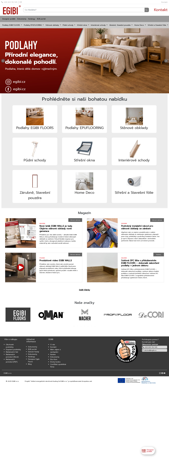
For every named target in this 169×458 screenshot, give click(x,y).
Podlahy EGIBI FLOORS (11, 25)
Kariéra (53, 354)
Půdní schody (68, 25)
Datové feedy (33, 352)
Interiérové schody (98, 25)
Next (166, 61)
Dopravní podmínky (13, 349)
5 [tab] (88, 326)
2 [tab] (77, 326)
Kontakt (164, 2)
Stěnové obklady (52, 25)
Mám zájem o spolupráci (55, 350)
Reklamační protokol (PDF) (11, 360)
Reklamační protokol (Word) (12, 355)
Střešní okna (82, 25)
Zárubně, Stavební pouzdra (120, 25)
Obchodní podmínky (10, 345)
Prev (3, 61)
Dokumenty (21, 19)
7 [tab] (95, 326)
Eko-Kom (53, 359)
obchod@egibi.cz (149, 350)
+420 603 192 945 (9, 2)
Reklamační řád (12, 352)
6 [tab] (91, 326)
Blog (30, 364)
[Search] (86, 10)
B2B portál (41, 19)
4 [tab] (84, 326)
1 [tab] (74, 326)
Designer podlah (8, 19)
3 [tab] (81, 326)
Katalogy (31, 19)
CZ (20, 2)
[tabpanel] (18, 315)
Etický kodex (55, 362)
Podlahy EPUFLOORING (33, 25)
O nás (52, 344)
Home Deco (139, 25)
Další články (84, 290)
